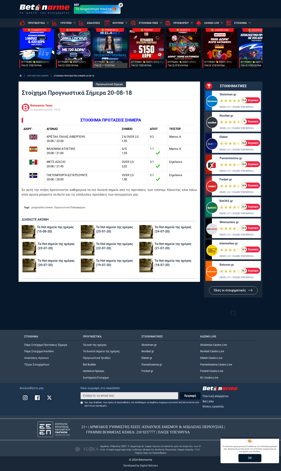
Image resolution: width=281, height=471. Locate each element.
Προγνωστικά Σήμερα (109, 84)
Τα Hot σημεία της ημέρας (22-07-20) (114, 246)
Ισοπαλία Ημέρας (93, 371)
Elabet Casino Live (211, 358)
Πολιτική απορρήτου (216, 396)
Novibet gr (226, 115)
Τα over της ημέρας (95, 345)
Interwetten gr (229, 243)
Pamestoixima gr (231, 158)
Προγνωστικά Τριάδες (97, 358)
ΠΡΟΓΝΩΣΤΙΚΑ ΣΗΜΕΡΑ (38, 76)
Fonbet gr (226, 179)
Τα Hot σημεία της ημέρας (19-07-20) (114, 263)
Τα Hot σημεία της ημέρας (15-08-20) (55, 229)
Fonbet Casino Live (211, 371)
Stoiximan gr (228, 94)
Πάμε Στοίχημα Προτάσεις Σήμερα (45, 345)
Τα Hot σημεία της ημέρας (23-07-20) (56, 246)
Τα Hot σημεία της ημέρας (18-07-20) (173, 263)
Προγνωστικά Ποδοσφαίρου (69, 207)
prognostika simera (42, 207)
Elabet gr (146, 358)
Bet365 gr (226, 201)
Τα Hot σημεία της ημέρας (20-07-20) (56, 263)
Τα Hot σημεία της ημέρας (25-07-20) (114, 229)
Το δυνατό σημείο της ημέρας (101, 351)
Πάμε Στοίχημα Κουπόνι (39, 351)
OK (250, 458)
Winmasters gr (229, 222)
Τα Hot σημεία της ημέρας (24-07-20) (173, 229)
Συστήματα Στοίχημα (96, 377)
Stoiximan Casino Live (213, 345)
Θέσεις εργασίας (213, 406)
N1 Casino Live (209, 377)
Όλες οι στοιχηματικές (233, 290)
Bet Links (208, 401)
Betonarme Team (41, 105)
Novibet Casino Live (212, 351)
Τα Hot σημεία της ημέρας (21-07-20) (173, 246)
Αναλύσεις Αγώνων (36, 358)
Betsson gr (227, 264)
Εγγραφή (190, 395)
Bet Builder (89, 364)
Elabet (224, 137)
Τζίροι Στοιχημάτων (36, 364)
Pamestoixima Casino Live (216, 364)
